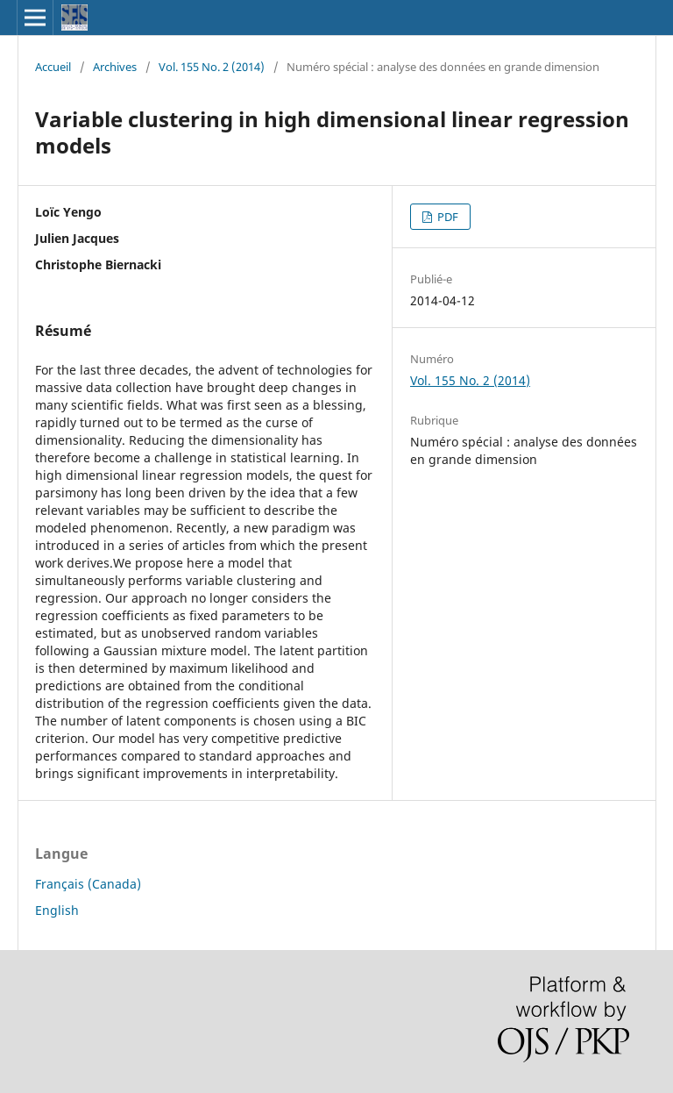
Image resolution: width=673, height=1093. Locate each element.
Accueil (53, 67)
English (57, 910)
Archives (115, 67)
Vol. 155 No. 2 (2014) (212, 67)
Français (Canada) (88, 883)
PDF (446, 217)
